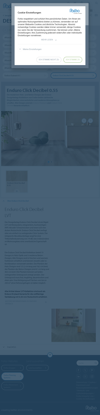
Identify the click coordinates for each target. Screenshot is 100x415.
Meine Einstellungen (30, 49)
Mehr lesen (49, 40)
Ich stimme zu (73, 59)
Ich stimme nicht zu (49, 59)
